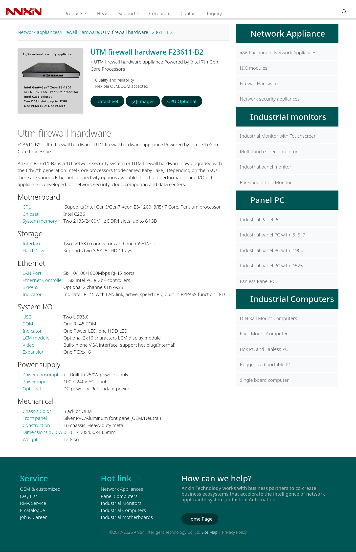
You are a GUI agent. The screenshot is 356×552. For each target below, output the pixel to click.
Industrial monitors (288, 116)
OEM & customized (40, 489)
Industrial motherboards (127, 517)
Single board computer (264, 380)
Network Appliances (122, 489)
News (103, 13)
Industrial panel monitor (265, 167)
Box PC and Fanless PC (264, 349)
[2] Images (143, 101)
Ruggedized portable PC (265, 364)
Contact (188, 13)
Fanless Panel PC (257, 281)
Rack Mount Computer (264, 333)
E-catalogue (32, 510)
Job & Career (33, 517)
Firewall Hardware (80, 32)
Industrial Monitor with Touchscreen (278, 136)
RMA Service (33, 503)
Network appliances (38, 32)
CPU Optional (183, 101)
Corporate (160, 13)
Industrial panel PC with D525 (271, 265)
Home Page (200, 519)
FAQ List (28, 496)
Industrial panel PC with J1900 (271, 250)
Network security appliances (269, 99)
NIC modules (253, 68)
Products (73, 13)
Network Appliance (287, 33)
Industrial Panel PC (260, 219)
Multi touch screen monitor (269, 151)
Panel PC (267, 200)
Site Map (209, 532)
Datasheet (107, 101)
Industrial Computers (292, 298)
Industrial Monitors (121, 503)
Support (126, 13)
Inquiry (214, 13)
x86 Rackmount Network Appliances (278, 52)
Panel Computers (119, 496)
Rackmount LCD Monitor (266, 182)
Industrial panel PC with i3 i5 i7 (272, 235)
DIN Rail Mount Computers (268, 318)
